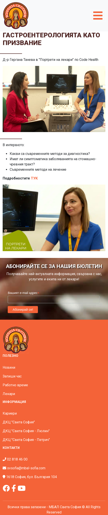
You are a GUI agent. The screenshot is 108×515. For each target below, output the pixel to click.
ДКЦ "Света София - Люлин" (26, 431)
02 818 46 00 (17, 459)
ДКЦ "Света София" (19, 422)
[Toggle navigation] (97, 15)
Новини (9, 367)
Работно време (15, 385)
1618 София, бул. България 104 (31, 477)
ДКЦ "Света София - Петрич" (26, 440)
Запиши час (12, 376)
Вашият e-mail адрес (23, 293)
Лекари (9, 394)
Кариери (10, 413)
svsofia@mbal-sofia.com (26, 468)
